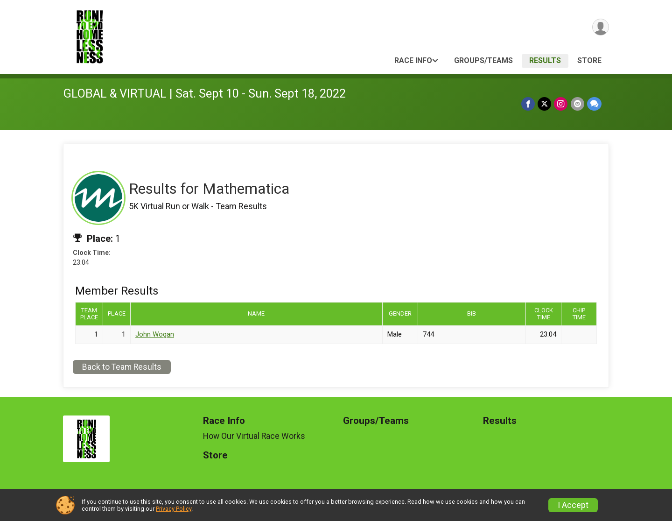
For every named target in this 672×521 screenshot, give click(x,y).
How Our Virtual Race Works (254, 436)
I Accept (573, 505)
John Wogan (154, 334)
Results (545, 60)
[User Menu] (600, 27)
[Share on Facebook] (528, 104)
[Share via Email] (577, 104)
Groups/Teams (483, 60)
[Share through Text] (594, 104)
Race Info (413, 60)
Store (589, 60)
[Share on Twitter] (545, 104)
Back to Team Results (121, 367)
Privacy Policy (173, 508)
